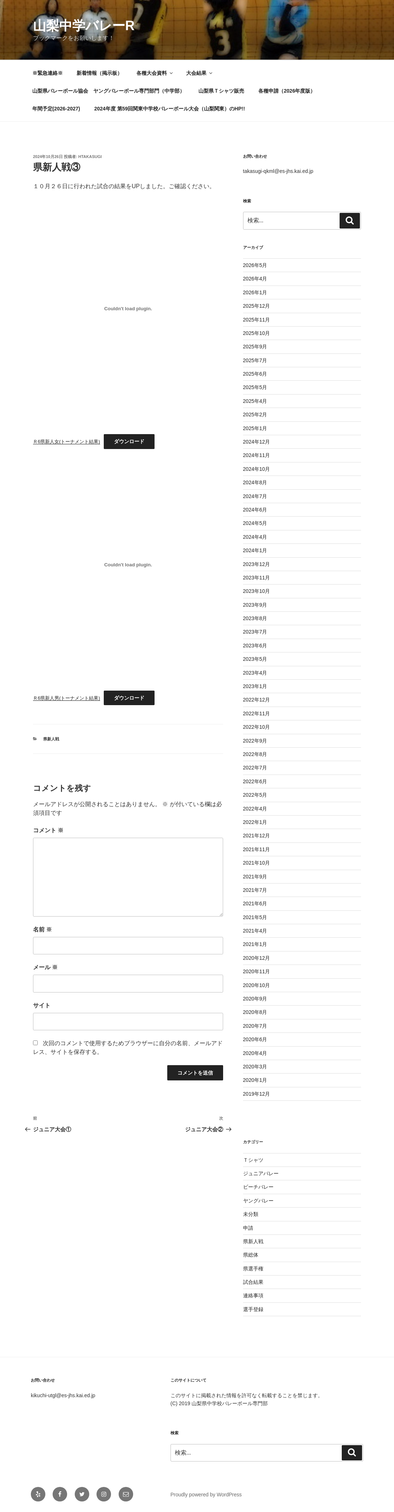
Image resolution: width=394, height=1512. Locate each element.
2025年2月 (255, 414)
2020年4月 (255, 1053)
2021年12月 (256, 835)
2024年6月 (255, 510)
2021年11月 (256, 849)
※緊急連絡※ (47, 73)
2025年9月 (255, 346)
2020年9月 (255, 999)
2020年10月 (256, 985)
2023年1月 (255, 686)
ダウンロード (129, 441)
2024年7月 (255, 496)
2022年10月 (256, 727)
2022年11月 (256, 713)
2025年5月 (255, 387)
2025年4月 (255, 401)
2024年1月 (255, 550)
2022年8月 (255, 754)
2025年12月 (256, 306)
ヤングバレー (258, 1201)
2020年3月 (255, 1067)
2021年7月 (255, 890)
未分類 (250, 1214)
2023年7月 (255, 632)
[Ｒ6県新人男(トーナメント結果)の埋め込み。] (128, 565)
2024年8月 (255, 482)
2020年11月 (256, 971)
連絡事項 (253, 1295)
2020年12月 (256, 958)
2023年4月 (255, 673)
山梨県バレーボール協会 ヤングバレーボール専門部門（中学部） (108, 91)
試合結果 (253, 1282)
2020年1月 (255, 1080)
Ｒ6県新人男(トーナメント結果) (66, 698)
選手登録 (253, 1309)
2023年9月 (255, 605)
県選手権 (253, 1269)
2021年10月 (256, 863)
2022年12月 (256, 700)
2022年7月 (255, 768)
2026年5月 (255, 265)
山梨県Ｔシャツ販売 (221, 91)
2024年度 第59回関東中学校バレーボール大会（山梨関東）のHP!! (169, 109)
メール (45, 967)
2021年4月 (255, 931)
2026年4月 (255, 279)
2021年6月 (255, 903)
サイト (41, 1005)
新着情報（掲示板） (99, 73)
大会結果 (199, 73)
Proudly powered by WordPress (206, 1494)
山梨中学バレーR (84, 25)
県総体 (250, 1255)
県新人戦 (51, 739)
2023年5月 (255, 659)
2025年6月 (255, 374)
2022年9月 (255, 741)
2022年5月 (255, 795)
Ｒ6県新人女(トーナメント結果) (66, 441)
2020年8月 (255, 1012)
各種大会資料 (155, 73)
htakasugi (90, 156)
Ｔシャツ (253, 1160)
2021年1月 (255, 944)
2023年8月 (255, 618)
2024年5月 (255, 523)
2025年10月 (256, 333)
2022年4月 (255, 809)
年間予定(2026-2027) (56, 109)
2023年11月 (256, 578)
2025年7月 (255, 360)
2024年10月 (256, 469)
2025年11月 (256, 320)
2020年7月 (255, 1026)
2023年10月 (256, 591)
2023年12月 (256, 564)
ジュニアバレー (261, 1173)
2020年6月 (255, 1039)
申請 (248, 1228)
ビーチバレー (258, 1187)
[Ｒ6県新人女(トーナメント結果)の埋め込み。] (128, 308)
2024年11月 (256, 455)
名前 (42, 929)
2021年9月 (255, 877)
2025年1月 (255, 428)
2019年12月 (256, 1094)
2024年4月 (255, 537)
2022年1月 (255, 822)
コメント (48, 830)
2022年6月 (255, 781)
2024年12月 (256, 442)
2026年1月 (255, 292)
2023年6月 (255, 645)
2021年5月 (255, 917)
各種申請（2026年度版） (286, 91)
